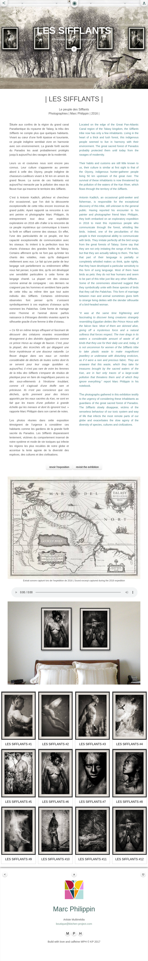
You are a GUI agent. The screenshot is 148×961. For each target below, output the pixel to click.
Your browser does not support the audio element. (74, 592)
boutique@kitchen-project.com (74, 923)
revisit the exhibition (87, 467)
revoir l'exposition (59, 467)
